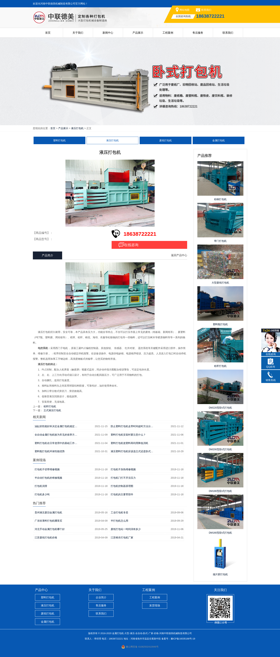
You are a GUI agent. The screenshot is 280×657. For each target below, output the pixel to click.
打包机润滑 (41, 486)
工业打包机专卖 (119, 512)
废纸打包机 (165, 140)
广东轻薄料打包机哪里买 (48, 520)
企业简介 (101, 597)
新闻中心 (107, 32)
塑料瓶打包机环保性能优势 (50, 451)
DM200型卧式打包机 (220, 449)
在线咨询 (131, 245)
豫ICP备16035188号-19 (183, 638)
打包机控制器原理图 (122, 486)
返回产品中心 (179, 255)
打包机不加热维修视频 (123, 469)
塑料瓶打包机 (220, 324)
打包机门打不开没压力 (123, 477)
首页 (48, 32)
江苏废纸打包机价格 (46, 537)
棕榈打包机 (220, 199)
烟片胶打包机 (220, 574)
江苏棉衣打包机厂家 (122, 537)
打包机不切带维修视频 (47, 469)
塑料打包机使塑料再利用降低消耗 (129, 443)
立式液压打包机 (52, 410)
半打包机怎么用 (119, 520)
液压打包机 (77, 128)
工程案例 (167, 32)
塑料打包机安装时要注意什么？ (128, 434)
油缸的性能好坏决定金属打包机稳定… (56, 426)
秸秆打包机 (50, 406)
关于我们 (77, 32)
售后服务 (197, 32)
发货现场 (154, 605)
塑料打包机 (59, 140)
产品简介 (47, 255)
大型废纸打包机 (220, 282)
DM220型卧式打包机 (220, 407)
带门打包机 (220, 241)
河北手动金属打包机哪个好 (50, 529)
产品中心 (41, 590)
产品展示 (137, 32)
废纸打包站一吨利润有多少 (126, 529)
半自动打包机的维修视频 (48, 477)
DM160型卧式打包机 (220, 532)
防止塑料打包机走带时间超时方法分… (132, 426)
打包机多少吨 (42, 494)
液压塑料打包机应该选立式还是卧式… (132, 451)
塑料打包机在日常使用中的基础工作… (56, 443)
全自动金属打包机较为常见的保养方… (56, 434)
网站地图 (184, 9)
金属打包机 (218, 140)
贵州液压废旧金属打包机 (48, 512)
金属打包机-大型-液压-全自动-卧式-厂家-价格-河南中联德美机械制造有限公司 (152, 633)
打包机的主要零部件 (122, 494)
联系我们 (206, 9)
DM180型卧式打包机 (220, 491)
